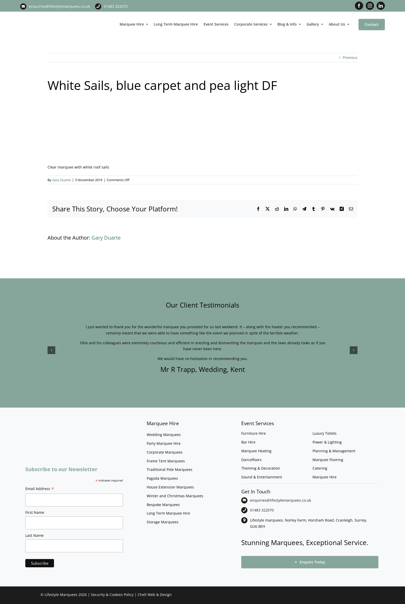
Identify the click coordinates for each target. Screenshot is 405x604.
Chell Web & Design (155, 594)
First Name (34, 512)
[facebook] (359, 6)
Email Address (39, 489)
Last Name (34, 535)
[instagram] (370, 6)
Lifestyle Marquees (61, 594)
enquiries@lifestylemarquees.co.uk (59, 6)
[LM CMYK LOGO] (46, 15)
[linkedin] (381, 6)
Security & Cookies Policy (112, 594)
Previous (350, 57)
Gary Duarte (61, 180)
